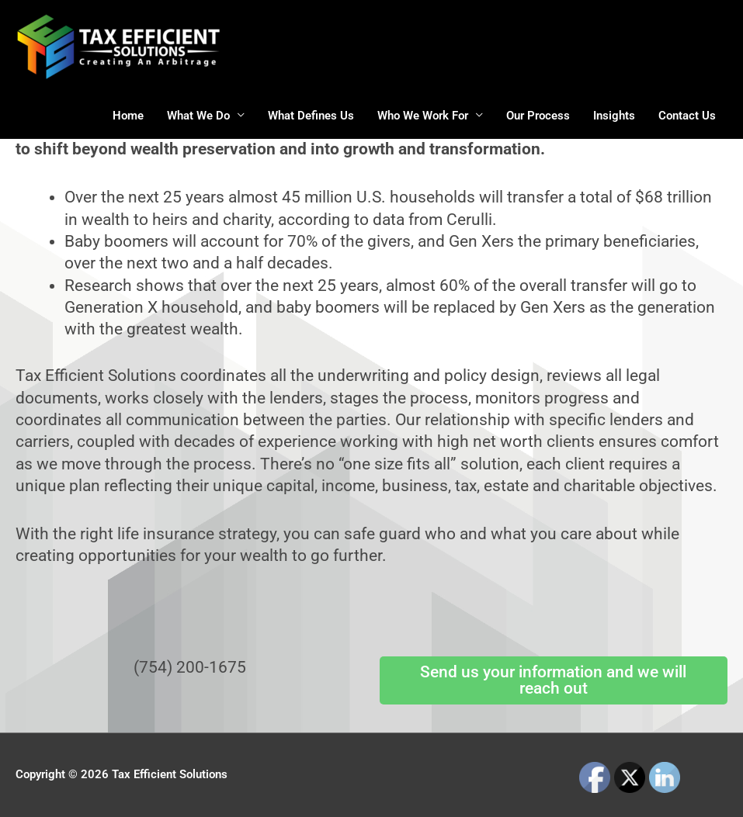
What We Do (198, 116)
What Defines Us (311, 116)
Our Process (538, 116)
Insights (614, 116)
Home (128, 116)
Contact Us (687, 116)
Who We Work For (422, 116)
